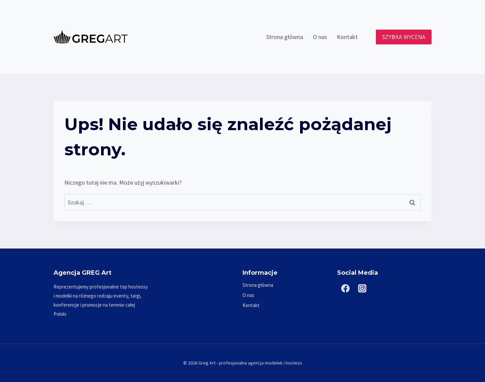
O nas (320, 37)
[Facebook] (345, 288)
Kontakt (347, 37)
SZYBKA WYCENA (403, 37)
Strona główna (284, 37)
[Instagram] (362, 288)
